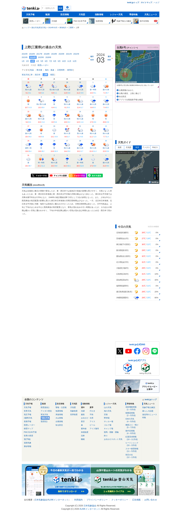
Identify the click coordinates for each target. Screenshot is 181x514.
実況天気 (25, 75)
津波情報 (59, 414)
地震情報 (59, 411)
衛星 (120, 147)
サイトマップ (146, 2)
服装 (83, 414)
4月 (37, 61)
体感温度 (84, 432)
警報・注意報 (61, 407)
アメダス (146, 147)
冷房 (91, 418)
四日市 (37, 75)
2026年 (48, 57)
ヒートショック (133, 444)
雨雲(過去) (45, 407)
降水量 (39, 70)
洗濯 (83, 411)
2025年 (41, 57)
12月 (75, 61)
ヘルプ (156, 2)
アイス (92, 421)
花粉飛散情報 (133, 408)
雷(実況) (44, 421)
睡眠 (83, 439)
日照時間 (60, 70)
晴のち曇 (67, 88)
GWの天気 (133, 420)
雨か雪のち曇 (41, 102)
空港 (106, 414)
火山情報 (59, 418)
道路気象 (27, 443)
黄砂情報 (27, 446)
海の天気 (107, 411)
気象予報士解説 (148, 407)
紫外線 (83, 429)
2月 (27, 61)
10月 (64, 61)
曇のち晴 (106, 88)
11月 (69, 61)
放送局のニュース (149, 414)
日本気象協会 (41, 500)
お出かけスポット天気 (113, 439)
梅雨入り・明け (133, 426)
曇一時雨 (93, 88)
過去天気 (45, 418)
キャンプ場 (108, 429)
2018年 (47, 54)
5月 (42, 61)
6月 (46, 61)
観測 (47, 14)
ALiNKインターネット (58, 500)
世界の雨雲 (28, 436)
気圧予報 (27, 414)
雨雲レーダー (43, 65)
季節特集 (133, 14)
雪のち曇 (80, 131)
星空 (83, 421)
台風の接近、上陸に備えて (130, 93)
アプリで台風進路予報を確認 (131, 100)
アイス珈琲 (94, 429)
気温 (32, 70)
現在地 (67, 10)
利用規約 (78, 500)
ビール (92, 425)
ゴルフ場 (107, 425)
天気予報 (30, 14)
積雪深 (70, 70)
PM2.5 (154, 147)
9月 (59, 61)
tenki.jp (31, 9)
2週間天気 (28, 418)
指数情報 (99, 14)
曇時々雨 (28, 146)
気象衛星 (74, 411)
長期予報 (27, 421)
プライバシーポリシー (97, 500)
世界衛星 (74, 414)
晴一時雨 (41, 160)
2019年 (54, 54)
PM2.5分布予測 (30, 432)
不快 (91, 414)
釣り (106, 436)
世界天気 (27, 411)
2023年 (25, 57)
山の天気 (107, 407)
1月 (23, 61)
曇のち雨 (80, 88)
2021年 (69, 54)
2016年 (32, 54)
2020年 (61, 54)
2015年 (25, 54)
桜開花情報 (133, 414)
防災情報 (65, 14)
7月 (50, 61)
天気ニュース (150, 14)
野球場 (106, 418)
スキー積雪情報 (133, 450)
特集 (144, 417)
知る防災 (122, 96)
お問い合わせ (150, 500)
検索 (60, 8)
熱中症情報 (133, 432)
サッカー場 (108, 421)
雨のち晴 (67, 117)
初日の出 (133, 456)
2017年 (39, 54)
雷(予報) (27, 439)
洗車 (83, 436)
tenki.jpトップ (133, 2)
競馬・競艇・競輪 (111, 432)
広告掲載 (136, 500)
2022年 (76, 54)
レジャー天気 (116, 14)
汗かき (92, 411)
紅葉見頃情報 (133, 438)
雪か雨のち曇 (54, 88)
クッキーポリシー (119, 500)
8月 (54, 61)
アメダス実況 (46, 411)
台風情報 (59, 421)
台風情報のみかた (126, 90)
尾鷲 (52, 75)
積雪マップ (28, 429)
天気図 (82, 14)
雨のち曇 (28, 88)
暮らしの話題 (147, 411)
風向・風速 (49, 70)
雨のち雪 (41, 88)
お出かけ (84, 418)
